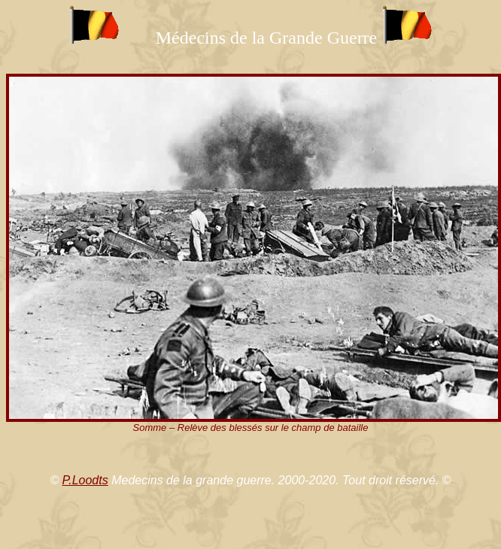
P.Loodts (85, 480)
